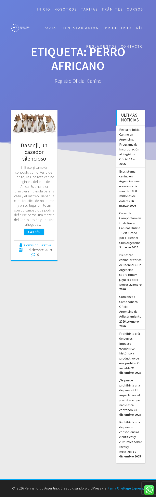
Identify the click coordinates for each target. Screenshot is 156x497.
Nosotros (65, 9)
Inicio (43, 9)
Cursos (135, 9)
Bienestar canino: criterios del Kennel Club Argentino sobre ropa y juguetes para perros (130, 270)
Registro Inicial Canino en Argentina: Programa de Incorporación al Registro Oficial (130, 144)
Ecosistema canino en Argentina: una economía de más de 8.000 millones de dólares (129, 186)
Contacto (132, 46)
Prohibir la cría (124, 28)
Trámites (112, 9)
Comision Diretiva (37, 245)
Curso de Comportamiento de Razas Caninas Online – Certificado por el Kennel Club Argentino (130, 228)
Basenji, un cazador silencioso (34, 152)
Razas (50, 28)
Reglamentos (101, 46)
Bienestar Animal (80, 28)
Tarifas (89, 9)
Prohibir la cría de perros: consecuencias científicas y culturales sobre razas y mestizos (130, 437)
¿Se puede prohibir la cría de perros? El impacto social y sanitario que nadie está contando (129, 395)
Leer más (34, 231)
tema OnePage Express (125, 488)
